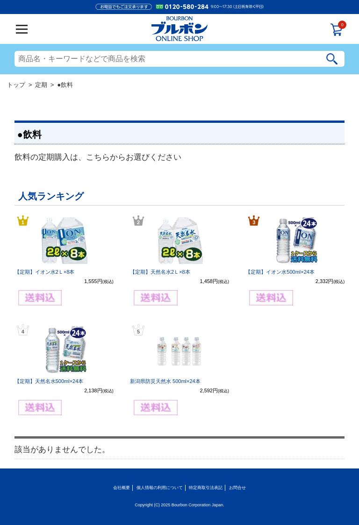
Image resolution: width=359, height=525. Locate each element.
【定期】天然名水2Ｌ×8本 (160, 272)
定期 (41, 84)
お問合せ (237, 487)
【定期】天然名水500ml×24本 (49, 381)
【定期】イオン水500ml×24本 (280, 272)
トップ (16, 84)
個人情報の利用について (159, 487)
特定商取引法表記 (206, 487)
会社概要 (121, 487)
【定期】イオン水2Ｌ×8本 (44, 272)
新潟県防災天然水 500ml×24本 (165, 381)
